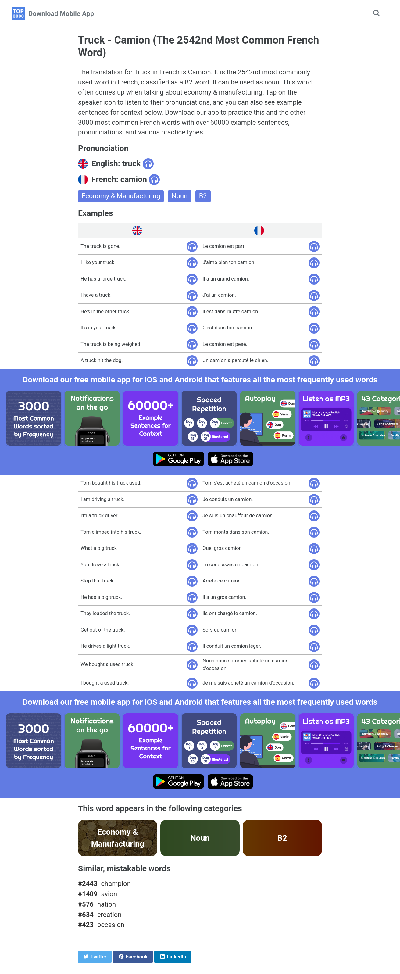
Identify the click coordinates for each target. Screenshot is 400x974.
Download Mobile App (61, 13)
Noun (180, 196)
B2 (203, 196)
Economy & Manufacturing (121, 196)
